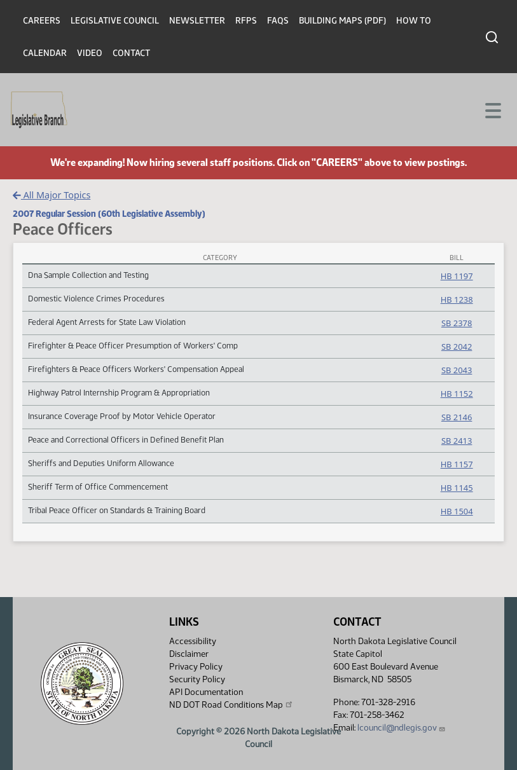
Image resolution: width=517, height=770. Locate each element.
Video (89, 53)
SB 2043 (456, 370)
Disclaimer (189, 654)
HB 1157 (457, 464)
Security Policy (197, 679)
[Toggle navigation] (492, 109)
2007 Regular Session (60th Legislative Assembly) (109, 213)
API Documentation (206, 692)
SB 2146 (456, 417)
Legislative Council (115, 20)
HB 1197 (457, 276)
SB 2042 (456, 346)
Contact (131, 53)
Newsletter (197, 20)
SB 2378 (456, 323)
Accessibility (192, 641)
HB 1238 (457, 299)
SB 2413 (456, 440)
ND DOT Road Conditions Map (231, 704)
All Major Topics (51, 195)
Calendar (45, 53)
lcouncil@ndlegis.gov (401, 727)
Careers (41, 20)
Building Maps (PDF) (342, 20)
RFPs (246, 20)
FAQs (278, 20)
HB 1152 (457, 393)
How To (413, 20)
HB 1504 (457, 511)
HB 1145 (457, 487)
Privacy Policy (196, 666)
